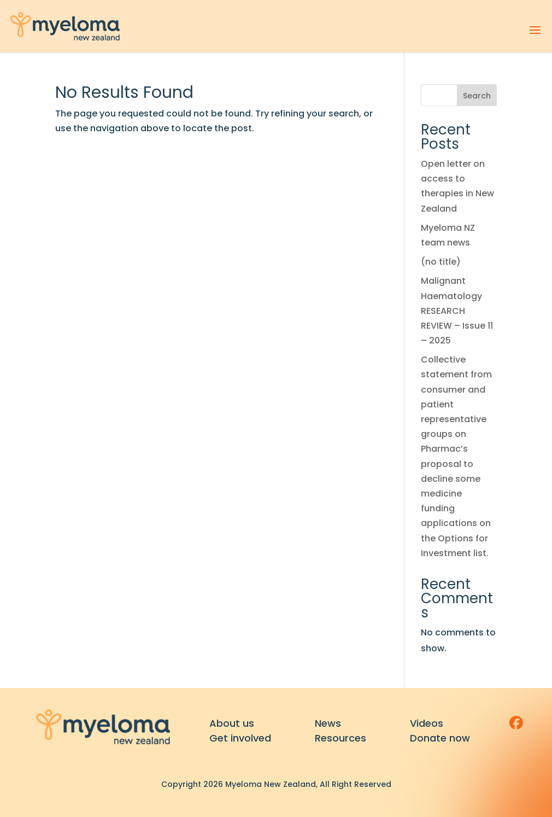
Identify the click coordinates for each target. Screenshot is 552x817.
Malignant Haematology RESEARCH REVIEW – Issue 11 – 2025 (457, 311)
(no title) (441, 261)
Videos (426, 723)
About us (231, 723)
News (328, 723)
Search (477, 95)
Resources (340, 738)
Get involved (240, 738)
